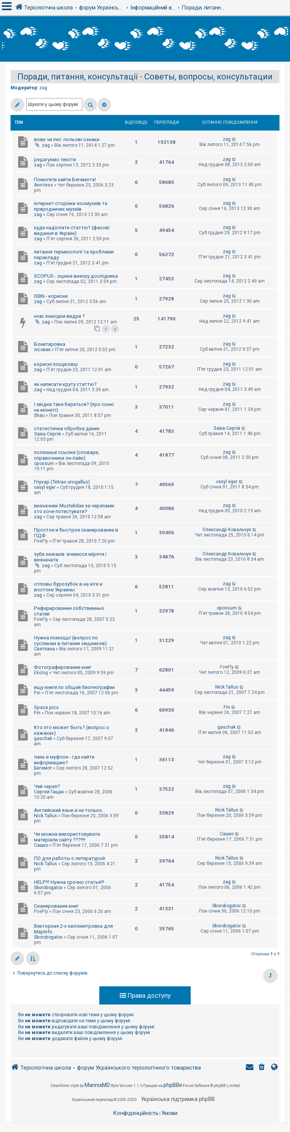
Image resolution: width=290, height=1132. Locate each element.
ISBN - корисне (51, 296)
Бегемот (43, 768)
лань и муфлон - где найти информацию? (64, 759)
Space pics (46, 707)
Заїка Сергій (47, 434)
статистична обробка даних (67, 428)
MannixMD (97, 1085)
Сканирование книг (56, 906)
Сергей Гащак (49, 792)
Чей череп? (47, 786)
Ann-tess (43, 185)
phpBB (171, 1085)
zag (43, 87)
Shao (39, 415)
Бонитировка (49, 344)
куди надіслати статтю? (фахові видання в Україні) (72, 230)
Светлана (44, 649)
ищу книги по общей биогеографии (74, 687)
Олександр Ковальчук (226, 529)
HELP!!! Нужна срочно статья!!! (69, 882)
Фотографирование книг (62, 667)
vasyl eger (45, 487)
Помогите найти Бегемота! (65, 179)
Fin (37, 692)
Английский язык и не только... (69, 810)
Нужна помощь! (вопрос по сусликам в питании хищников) (70, 640)
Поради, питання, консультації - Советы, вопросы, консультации (145, 76)
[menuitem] (262, 1067)
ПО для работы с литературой (69, 858)
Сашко (41, 845)
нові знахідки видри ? (59, 316)
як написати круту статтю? (65, 384)
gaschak (43, 738)
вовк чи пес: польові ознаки (66, 139)
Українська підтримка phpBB (178, 1099)
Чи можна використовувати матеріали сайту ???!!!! (67, 837)
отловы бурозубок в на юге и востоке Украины (68, 586)
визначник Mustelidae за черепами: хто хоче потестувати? (74, 508)
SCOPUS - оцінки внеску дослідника (76, 276)
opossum (44, 463)
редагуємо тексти (55, 159)
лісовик (42, 349)
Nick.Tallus (226, 687)
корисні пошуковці (56, 364)
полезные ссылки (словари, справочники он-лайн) (66, 455)
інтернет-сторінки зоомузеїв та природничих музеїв (70, 206)
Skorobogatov (48, 887)
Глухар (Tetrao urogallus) (62, 482)
